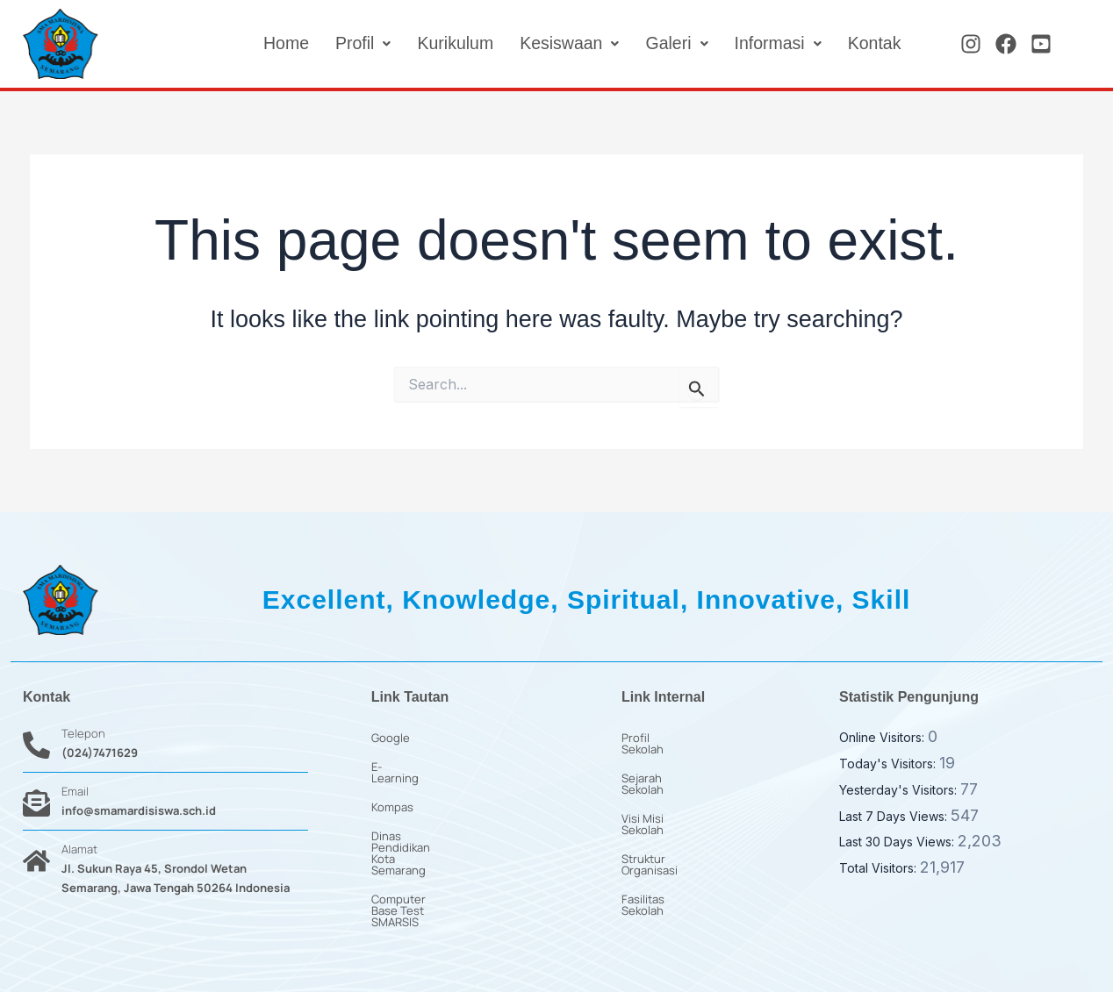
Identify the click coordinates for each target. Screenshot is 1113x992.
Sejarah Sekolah (664, 766)
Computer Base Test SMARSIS (451, 853)
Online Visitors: (883, 737)
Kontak (873, 44)
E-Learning (400, 766)
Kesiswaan (564, 44)
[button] (354, 44)
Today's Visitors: (889, 763)
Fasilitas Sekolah (665, 853)
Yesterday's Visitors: (899, 789)
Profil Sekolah (657, 738)
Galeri (673, 44)
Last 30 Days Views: (898, 841)
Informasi (775, 44)
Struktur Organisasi (672, 824)
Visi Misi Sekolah (664, 795)
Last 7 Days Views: (895, 816)
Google (390, 738)
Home (276, 44)
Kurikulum (448, 44)
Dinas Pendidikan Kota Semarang (458, 824)
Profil (354, 44)
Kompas (392, 795)
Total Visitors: (879, 867)
